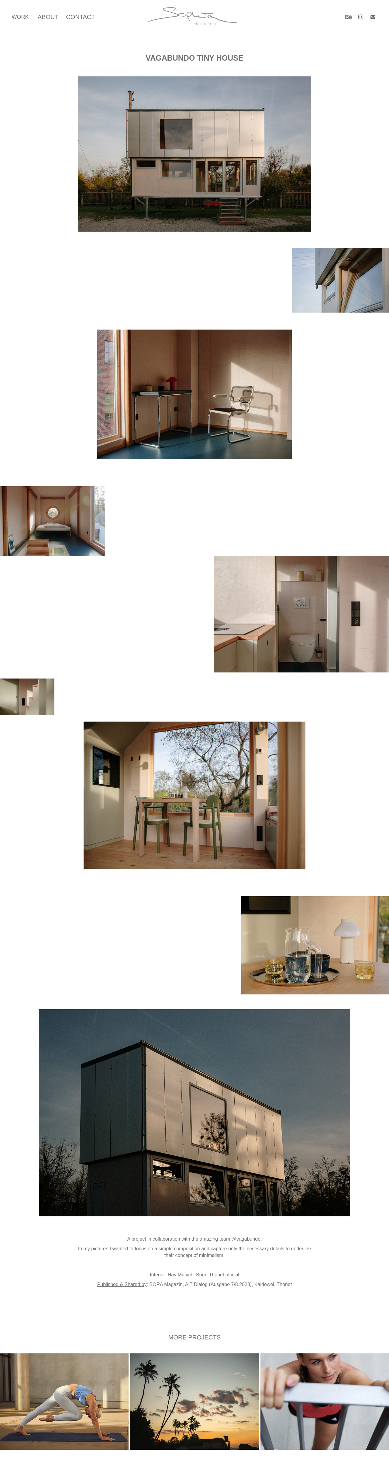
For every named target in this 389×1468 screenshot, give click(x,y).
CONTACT (80, 17)
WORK (20, 17)
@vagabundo (246, 1239)
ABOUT (48, 17)
